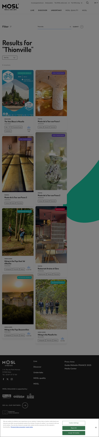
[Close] (96, 429)
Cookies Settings (74, 425)
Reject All (74, 430)
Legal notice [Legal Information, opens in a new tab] (29, 429)
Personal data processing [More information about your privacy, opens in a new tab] (18, 429)
